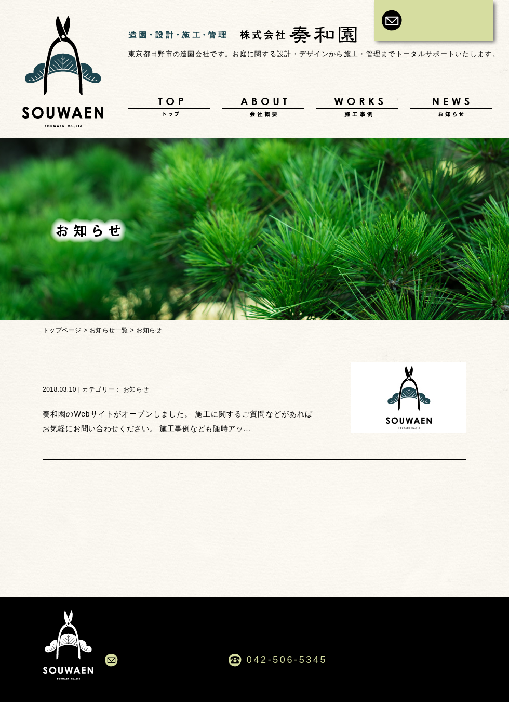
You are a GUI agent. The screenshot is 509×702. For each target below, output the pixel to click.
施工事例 (357, 107)
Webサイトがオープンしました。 (133, 371)
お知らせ (451, 107)
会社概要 (263, 107)
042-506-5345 (287, 660)
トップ (169, 107)
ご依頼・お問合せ (168, 660)
